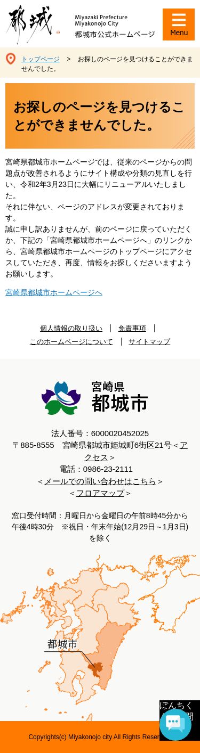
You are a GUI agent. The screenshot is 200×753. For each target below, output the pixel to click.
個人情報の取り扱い (71, 328)
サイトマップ (149, 342)
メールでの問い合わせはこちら (100, 481)
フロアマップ (100, 492)
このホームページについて (71, 342)
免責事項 (132, 328)
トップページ (40, 59)
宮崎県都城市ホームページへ (53, 292)
